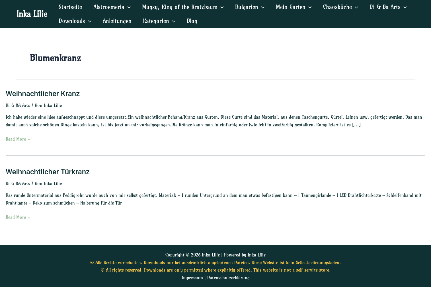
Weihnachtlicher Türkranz (48, 171)
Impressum (192, 277)
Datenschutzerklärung (228, 277)
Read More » (18, 138)
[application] (127, 7)
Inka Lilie (31, 14)
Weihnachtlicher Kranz (43, 93)
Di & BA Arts (18, 105)
